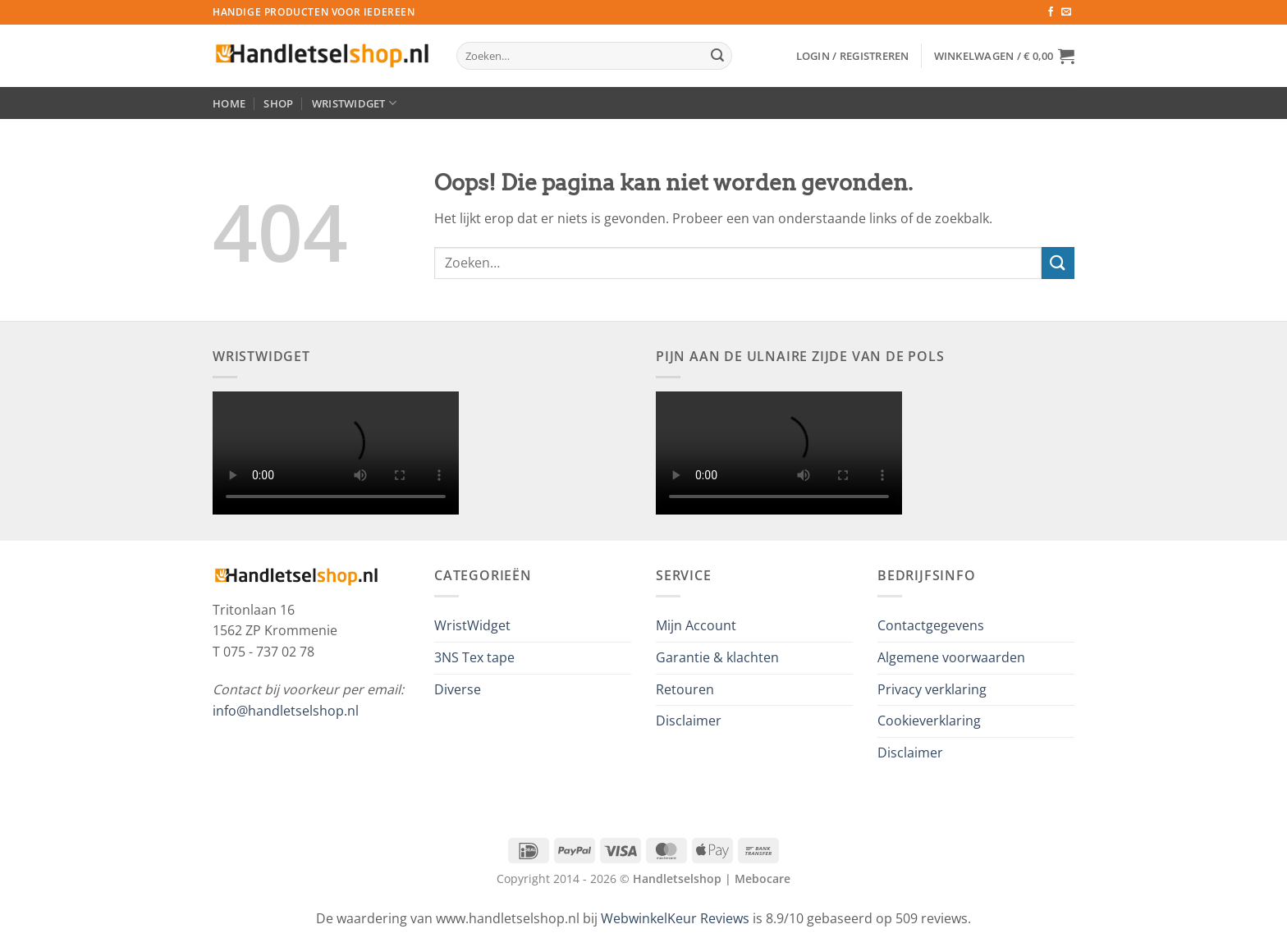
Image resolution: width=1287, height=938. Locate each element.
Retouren (685, 689)
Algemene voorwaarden (951, 657)
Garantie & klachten (717, 657)
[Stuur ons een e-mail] (1066, 12)
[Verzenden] (717, 56)
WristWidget (354, 103)
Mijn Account (696, 625)
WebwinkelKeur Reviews (675, 918)
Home (229, 103)
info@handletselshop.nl (286, 711)
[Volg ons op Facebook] (1051, 12)
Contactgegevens (930, 625)
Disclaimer (688, 721)
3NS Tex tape (474, 657)
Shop (278, 103)
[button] (852, 55)
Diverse (457, 689)
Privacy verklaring (932, 689)
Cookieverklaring (929, 721)
